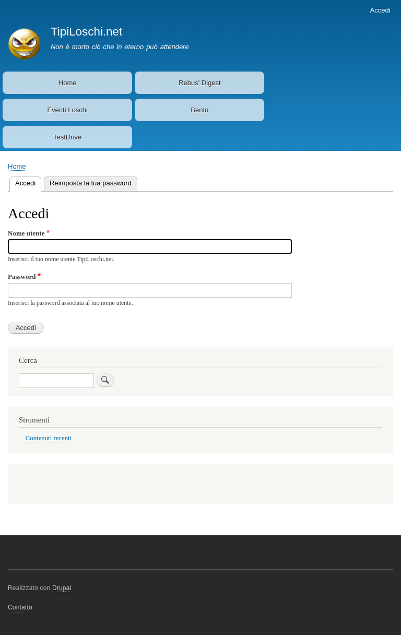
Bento (199, 110)
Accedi (380, 10)
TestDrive (67, 137)
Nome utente (26, 233)
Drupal (62, 588)
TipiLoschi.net (86, 31)
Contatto (20, 607)
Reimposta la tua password (91, 183)
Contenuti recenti (49, 438)
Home (67, 83)
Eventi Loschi (67, 110)
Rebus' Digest (200, 83)
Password (22, 276)
